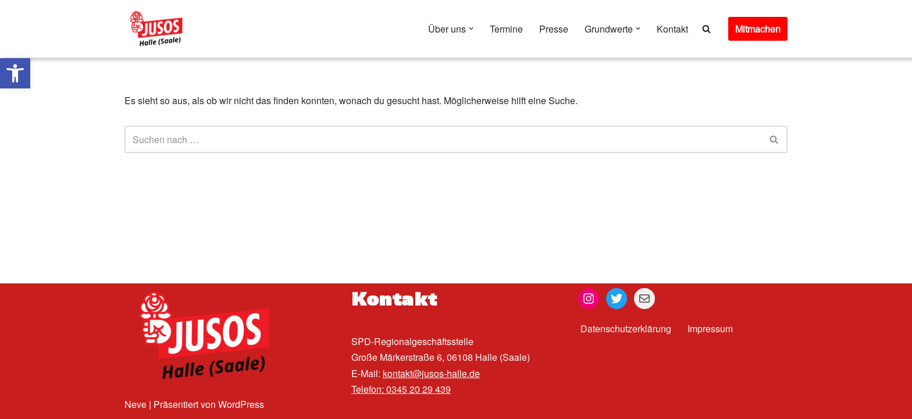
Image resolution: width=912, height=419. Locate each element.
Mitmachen (758, 28)
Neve (135, 404)
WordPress (241, 404)
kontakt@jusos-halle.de (431, 373)
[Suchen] (706, 28)
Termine (506, 28)
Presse (553, 28)
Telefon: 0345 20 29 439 (401, 389)
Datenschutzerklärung (625, 328)
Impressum (710, 328)
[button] (15, 73)
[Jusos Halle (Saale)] (159, 28)
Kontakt (672, 28)
